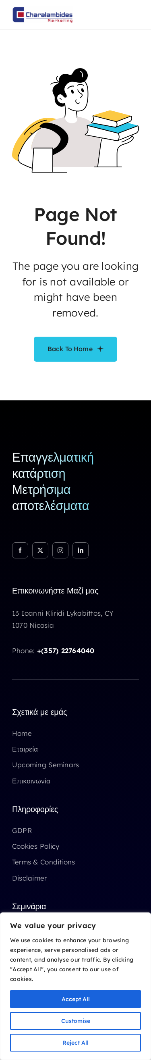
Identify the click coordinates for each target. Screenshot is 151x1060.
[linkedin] (80, 550)
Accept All (76, 999)
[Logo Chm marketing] (42, 10)
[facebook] (20, 550)
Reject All (75, 1042)
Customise (75, 1021)
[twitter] (40, 550)
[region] (75, 986)
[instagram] (60, 550)
